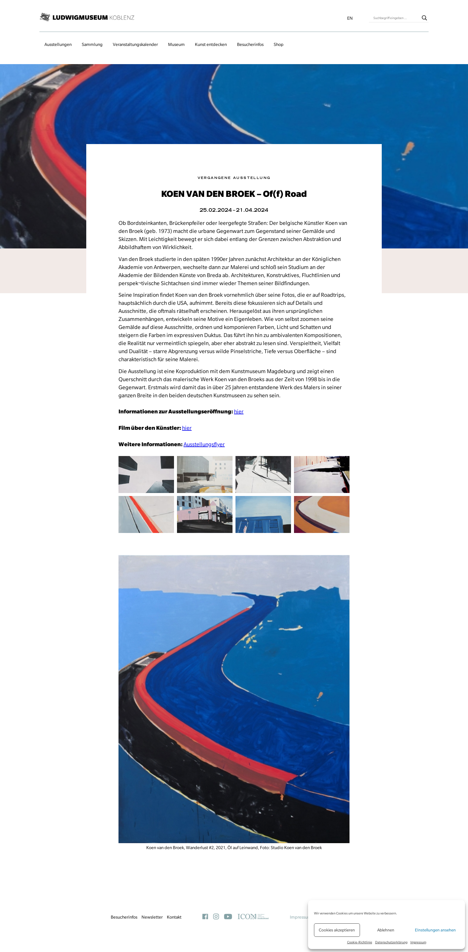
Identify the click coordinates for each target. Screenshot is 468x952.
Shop (279, 44)
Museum (176, 44)
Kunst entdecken (211, 44)
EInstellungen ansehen (435, 930)
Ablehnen (385, 930)
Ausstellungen (58, 44)
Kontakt (174, 917)
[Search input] (396, 18)
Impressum (418, 942)
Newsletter (152, 917)
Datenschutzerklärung (391, 942)
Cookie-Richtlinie (359, 942)
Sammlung (92, 44)
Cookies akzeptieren (337, 930)
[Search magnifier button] (424, 18)
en (350, 18)
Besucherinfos (250, 44)
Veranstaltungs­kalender (135, 44)
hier (239, 411)
